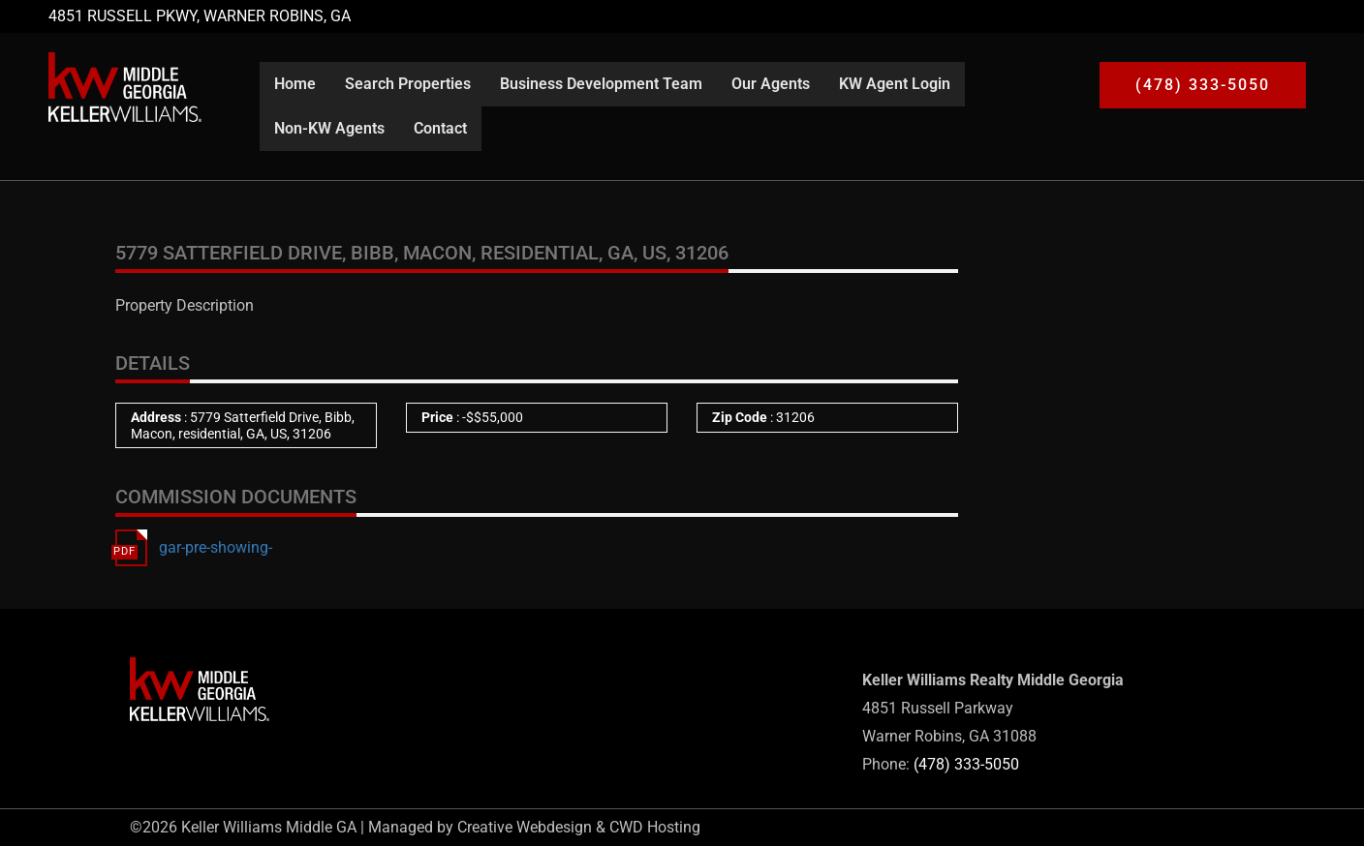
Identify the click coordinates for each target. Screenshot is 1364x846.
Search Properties (408, 84)
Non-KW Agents (329, 128)
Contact (440, 128)
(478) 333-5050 (966, 764)
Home (295, 84)
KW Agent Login (894, 84)
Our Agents (770, 84)
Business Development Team (601, 84)
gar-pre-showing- (215, 547)
